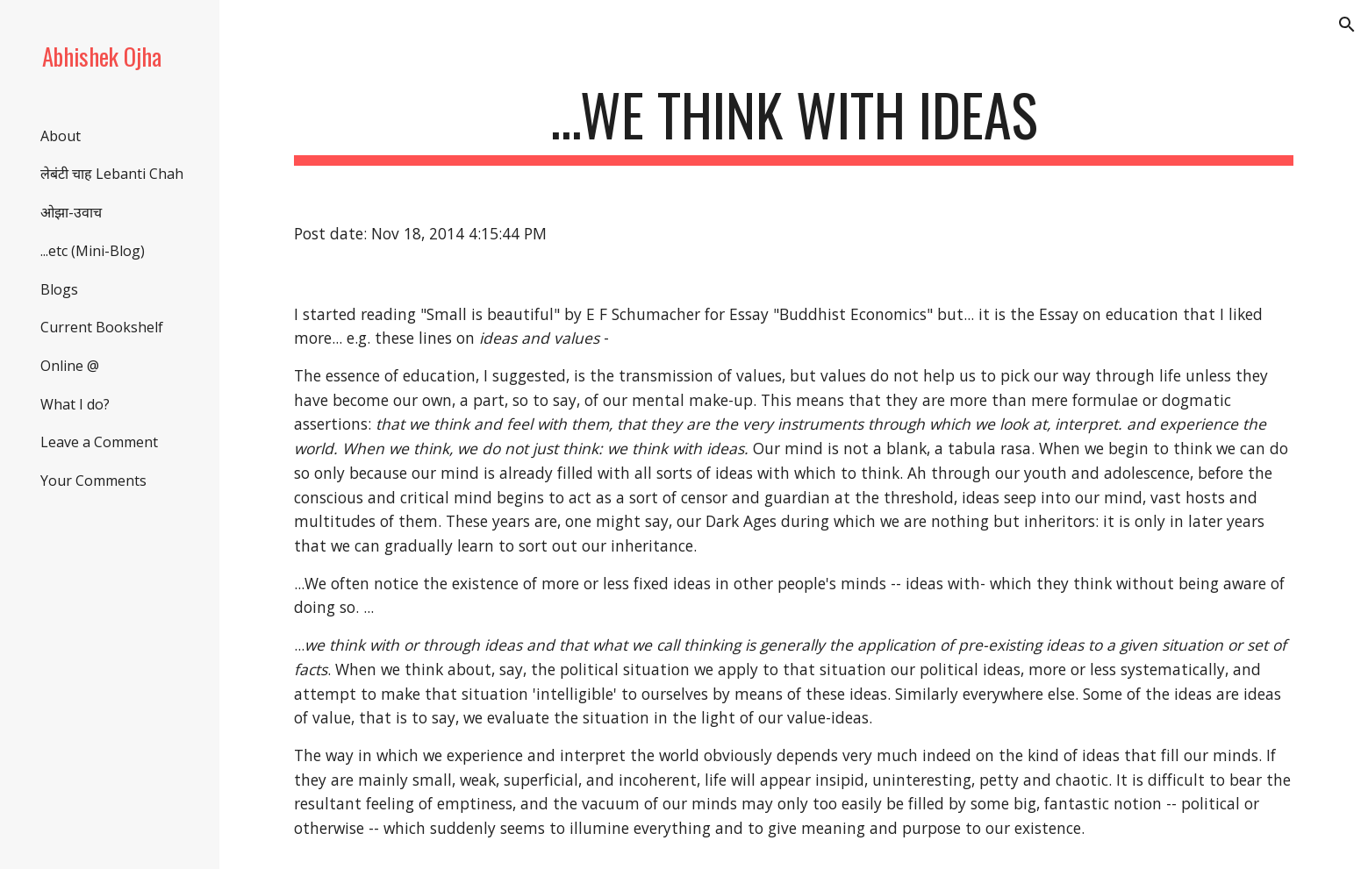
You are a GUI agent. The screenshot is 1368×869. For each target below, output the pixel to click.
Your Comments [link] (93, 480)
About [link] (60, 136)
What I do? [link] (75, 404)
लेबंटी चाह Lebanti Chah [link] (111, 173)
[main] (793, 123)
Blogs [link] (59, 289)
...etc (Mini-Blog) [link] (92, 250)
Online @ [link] (69, 365)
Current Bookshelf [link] (101, 327)
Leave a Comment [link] (99, 442)
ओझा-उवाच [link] (71, 212)
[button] (1347, 25)
